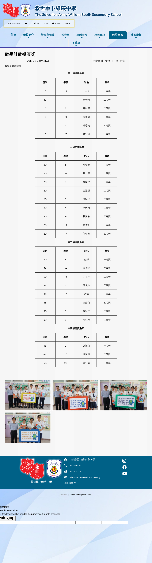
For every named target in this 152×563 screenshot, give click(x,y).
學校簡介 (28, 36)
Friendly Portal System (78, 495)
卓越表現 (81, 36)
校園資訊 (99, 36)
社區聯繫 (136, 36)
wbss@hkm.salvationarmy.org (85, 477)
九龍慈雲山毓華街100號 (82, 459)
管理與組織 (47, 36)
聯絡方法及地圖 (14, 23)
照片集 (116, 35)
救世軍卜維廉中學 (55, 8)
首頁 (13, 35)
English (67, 23)
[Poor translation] (11, 518)
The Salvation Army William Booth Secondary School (78, 14)
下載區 (76, 44)
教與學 (65, 36)
